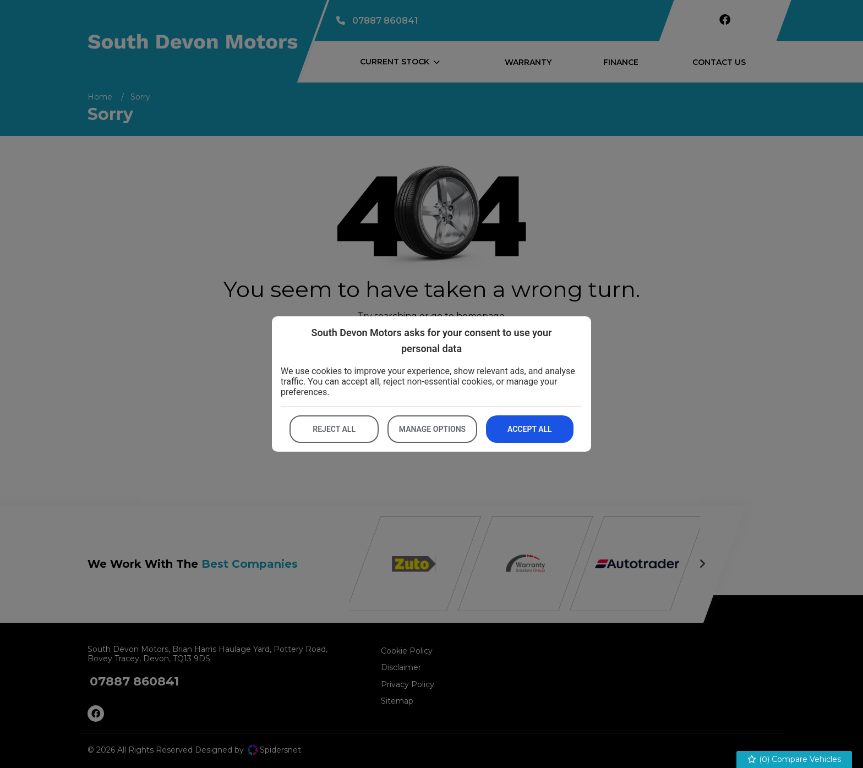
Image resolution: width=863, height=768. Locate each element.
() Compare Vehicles (794, 759)
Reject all (334, 429)
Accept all (529, 429)
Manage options (432, 429)
